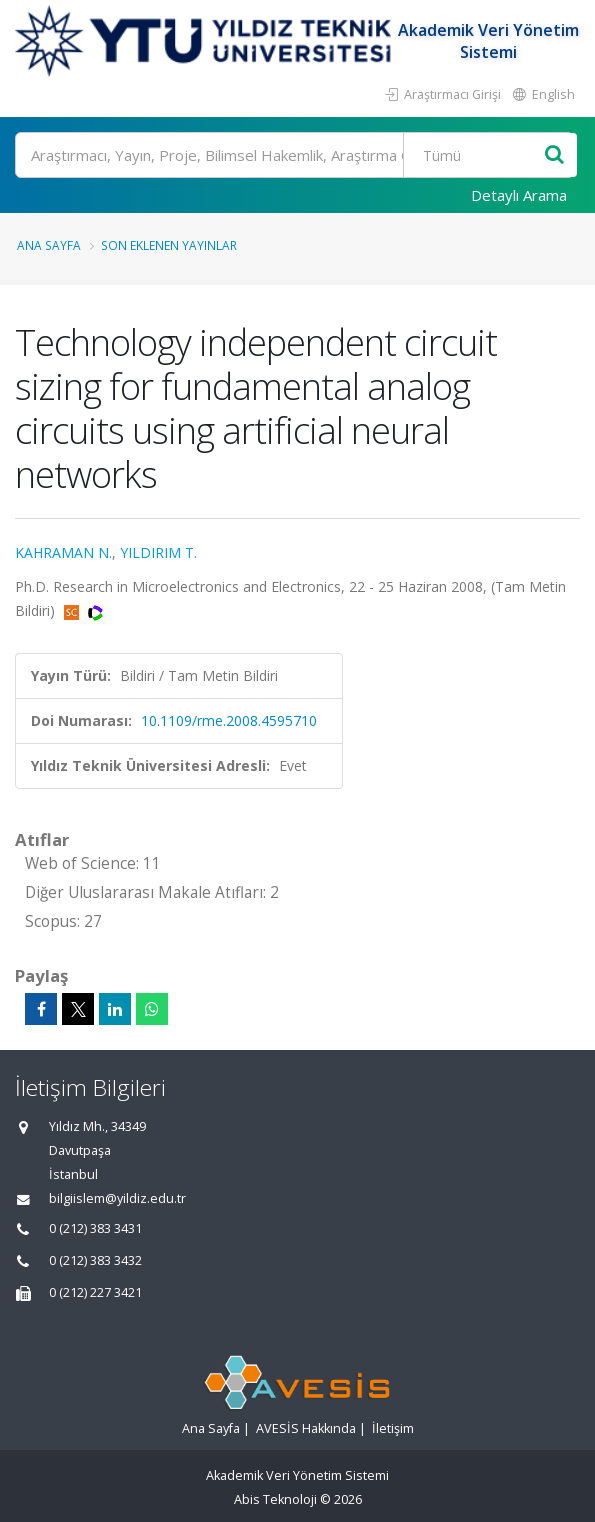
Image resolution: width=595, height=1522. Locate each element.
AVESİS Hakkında (306, 1428)
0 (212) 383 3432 (95, 1260)
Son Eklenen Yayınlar (169, 245)
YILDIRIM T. (158, 552)
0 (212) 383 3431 (95, 1228)
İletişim (393, 1428)
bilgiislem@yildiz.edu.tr (117, 1198)
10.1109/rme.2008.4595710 (229, 720)
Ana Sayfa (49, 245)
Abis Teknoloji (275, 1499)
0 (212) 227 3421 (95, 1292)
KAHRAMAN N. (63, 552)
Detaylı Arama (519, 195)
